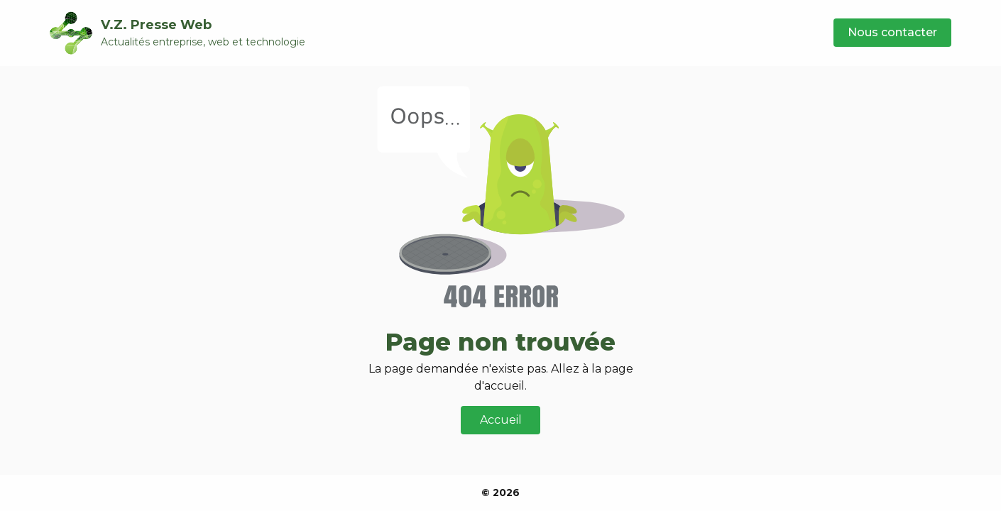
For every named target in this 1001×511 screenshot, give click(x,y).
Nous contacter (892, 32)
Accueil (501, 420)
